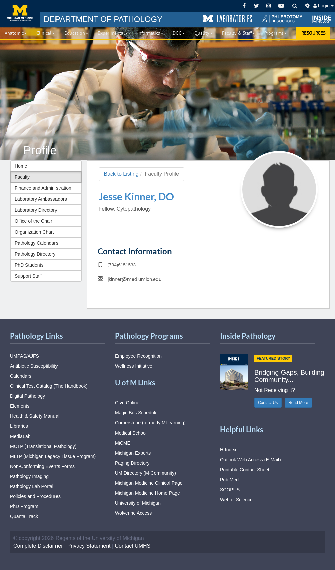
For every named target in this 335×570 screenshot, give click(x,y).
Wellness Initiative (133, 366)
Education (76, 33)
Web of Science (236, 499)
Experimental (113, 33)
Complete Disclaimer (38, 546)
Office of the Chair (33, 221)
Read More (298, 402)
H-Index (228, 449)
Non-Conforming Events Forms (42, 466)
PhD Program (24, 506)
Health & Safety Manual (34, 416)
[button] (227, 19)
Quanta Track (24, 516)
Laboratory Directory (36, 210)
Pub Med (229, 479)
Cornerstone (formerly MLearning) (150, 422)
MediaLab (20, 436)
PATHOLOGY (103, 19)
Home (21, 166)
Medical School (131, 433)
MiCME (122, 443)
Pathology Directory (35, 254)
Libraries (19, 426)
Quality (203, 33)
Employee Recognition (138, 356)
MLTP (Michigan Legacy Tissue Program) (53, 456)
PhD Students (29, 265)
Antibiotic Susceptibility (34, 366)
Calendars (20, 376)
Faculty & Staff (238, 33)
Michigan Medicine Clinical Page (149, 483)
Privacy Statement (89, 546)
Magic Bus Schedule (136, 412)
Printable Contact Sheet (244, 469)
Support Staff (28, 276)
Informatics (150, 33)
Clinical (45, 33)
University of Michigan (138, 503)
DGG (179, 33)
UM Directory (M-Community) (145, 473)
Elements (19, 406)
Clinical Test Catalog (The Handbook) (49, 386)
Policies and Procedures (35, 496)
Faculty (22, 177)
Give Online (127, 402)
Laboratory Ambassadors (41, 199)
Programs (275, 33)
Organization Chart (34, 232)
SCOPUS (230, 489)
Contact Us (268, 402)
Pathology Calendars (36, 243)
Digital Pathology (27, 396)
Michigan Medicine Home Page (147, 493)
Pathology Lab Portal (31, 486)
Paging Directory (132, 463)
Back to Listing (121, 174)
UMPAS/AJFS (24, 356)
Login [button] (323, 5)
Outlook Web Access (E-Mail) (250, 459)
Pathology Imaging (29, 476)
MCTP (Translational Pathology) (43, 446)
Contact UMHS (133, 546)
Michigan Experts (133, 453)
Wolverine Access (133, 513)
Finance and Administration (43, 188)
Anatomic (16, 33)
